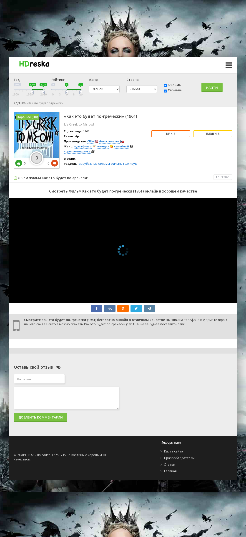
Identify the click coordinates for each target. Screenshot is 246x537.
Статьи (169, 464)
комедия (103, 146)
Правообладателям (179, 458)
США (90, 141)
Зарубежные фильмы (94, 164)
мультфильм (83, 146)
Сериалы (175, 90)
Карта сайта (173, 451)
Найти (212, 87)
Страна (132, 79)
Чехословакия (109, 141)
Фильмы (174, 84)
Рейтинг (58, 79)
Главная (170, 471)
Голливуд (130, 164)
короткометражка (77, 151)
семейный (121, 146)
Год (17, 79)
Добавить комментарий (40, 417)
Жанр (93, 79)
